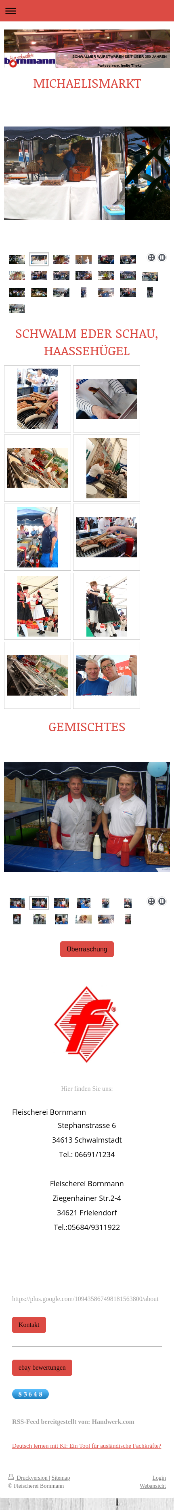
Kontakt (29, 1324)
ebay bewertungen (42, 1367)
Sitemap (61, 1478)
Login (159, 1478)
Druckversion (28, 1478)
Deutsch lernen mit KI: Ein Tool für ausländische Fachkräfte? (86, 1446)
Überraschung (87, 949)
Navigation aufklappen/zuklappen (87, 10)
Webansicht (153, 1486)
